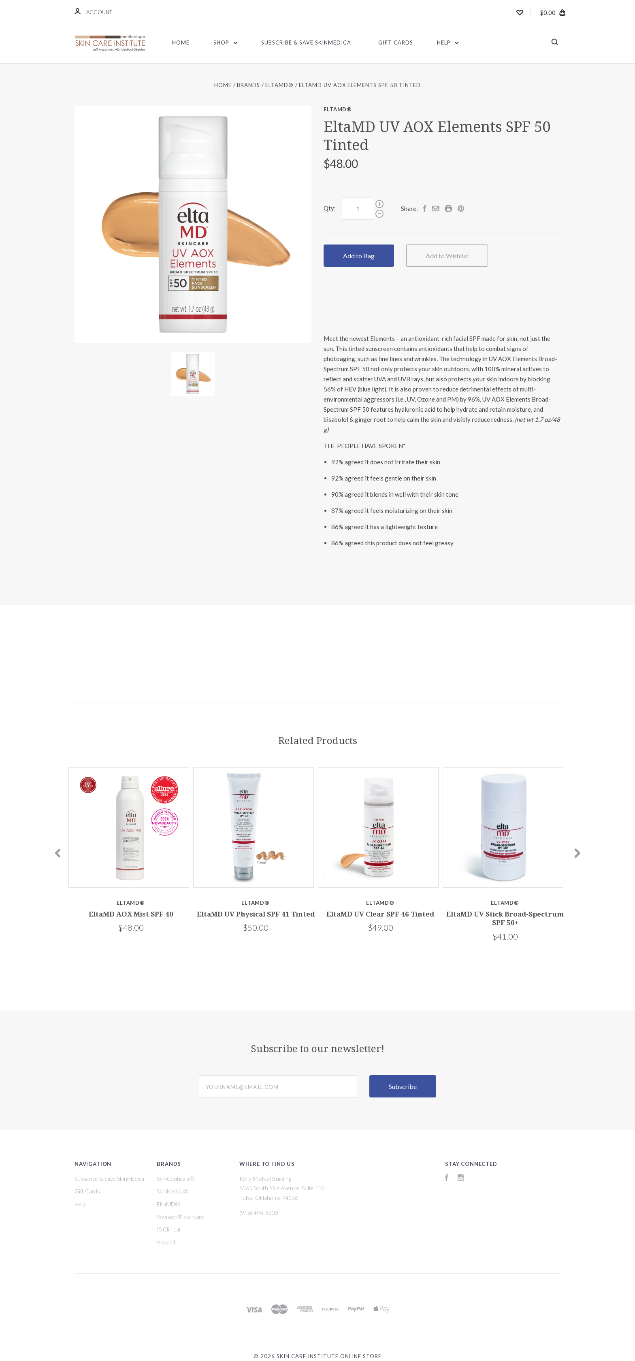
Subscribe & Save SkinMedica (306, 42)
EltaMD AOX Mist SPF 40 (131, 914)
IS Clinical (168, 1229)
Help (448, 42)
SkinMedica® (172, 1191)
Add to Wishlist (447, 255)
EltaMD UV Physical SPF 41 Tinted (256, 914)
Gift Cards (395, 42)
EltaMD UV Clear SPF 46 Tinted (380, 914)
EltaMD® (338, 109)
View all (166, 1242)
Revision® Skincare (180, 1216)
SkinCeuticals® (175, 1178)
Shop (225, 42)
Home (181, 42)
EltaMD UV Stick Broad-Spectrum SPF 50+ (505, 918)
